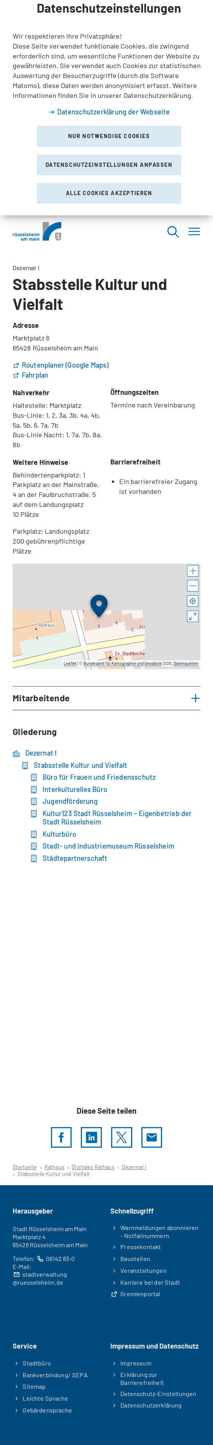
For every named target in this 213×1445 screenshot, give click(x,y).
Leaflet (70, 663)
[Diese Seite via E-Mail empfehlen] (151, 1137)
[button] (193, 571)
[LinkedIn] (91, 1137)
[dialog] (106, 107)
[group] (106, 616)
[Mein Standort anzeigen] (193, 601)
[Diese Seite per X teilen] (121, 1137)
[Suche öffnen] (173, 231)
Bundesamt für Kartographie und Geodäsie (123, 663)
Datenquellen (186, 663)
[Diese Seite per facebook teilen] (61, 1137)
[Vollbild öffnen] (193, 617)
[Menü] (194, 231)
